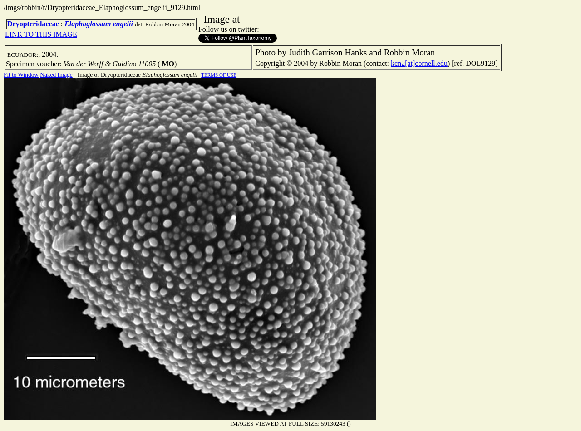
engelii (123, 24)
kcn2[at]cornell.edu (419, 63)
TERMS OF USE (218, 75)
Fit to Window (21, 74)
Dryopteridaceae (33, 24)
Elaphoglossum (87, 24)
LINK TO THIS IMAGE (41, 34)
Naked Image (56, 74)
